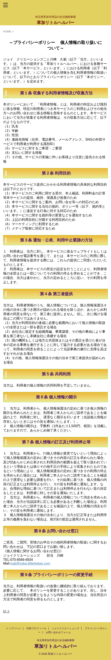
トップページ (13, 628)
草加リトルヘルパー (55, 22)
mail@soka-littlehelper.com (30, 563)
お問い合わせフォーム (58, 632)
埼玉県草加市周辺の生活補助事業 (55, 640)
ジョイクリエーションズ (65, 628)
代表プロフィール (36, 628)
